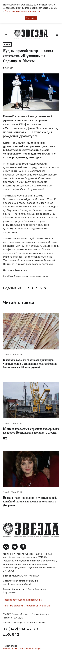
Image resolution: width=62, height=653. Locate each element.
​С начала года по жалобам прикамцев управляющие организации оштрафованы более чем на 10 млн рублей (30, 364)
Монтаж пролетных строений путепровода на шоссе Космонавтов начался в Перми (31, 431)
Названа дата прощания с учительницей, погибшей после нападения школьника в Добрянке (30, 501)
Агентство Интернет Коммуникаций (22, 648)
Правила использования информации (22, 599)
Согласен (31, 18)
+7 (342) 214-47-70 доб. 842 (20, 632)
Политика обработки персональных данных (26, 605)
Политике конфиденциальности (22, 11)
